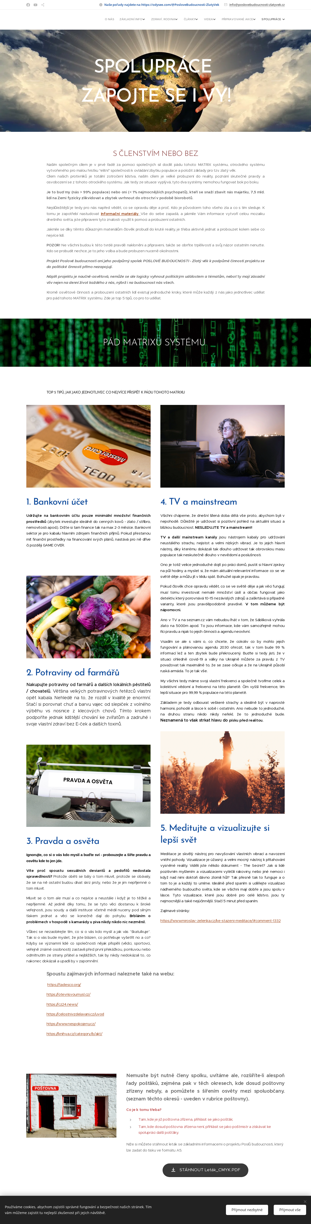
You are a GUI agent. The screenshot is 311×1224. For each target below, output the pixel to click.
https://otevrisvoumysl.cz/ (68, 994)
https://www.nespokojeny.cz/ (71, 1023)
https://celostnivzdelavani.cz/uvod (75, 1014)
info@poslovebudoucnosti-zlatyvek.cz (257, 4)
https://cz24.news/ (62, 1004)
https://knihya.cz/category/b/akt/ (74, 1033)
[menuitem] (234, 20)
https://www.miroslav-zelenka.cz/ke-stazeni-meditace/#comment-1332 (220, 920)
